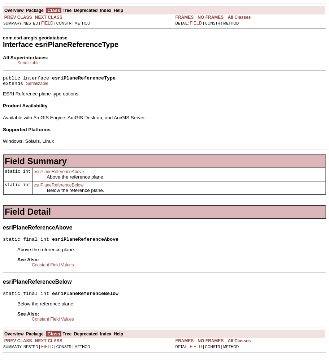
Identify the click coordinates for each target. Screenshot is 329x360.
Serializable (28, 62)
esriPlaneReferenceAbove (59, 173)
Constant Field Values (53, 268)
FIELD (47, 23)
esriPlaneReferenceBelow (58, 187)
